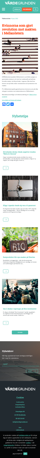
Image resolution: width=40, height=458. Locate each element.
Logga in (17, 9)
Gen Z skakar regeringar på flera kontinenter (19, 309)
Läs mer (20, 332)
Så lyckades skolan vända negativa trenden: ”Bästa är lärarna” (19, 153)
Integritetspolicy (20, 404)
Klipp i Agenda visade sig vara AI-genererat (19, 205)
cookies (28, 443)
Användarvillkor (20, 407)
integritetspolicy (9, 445)
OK (25, 453)
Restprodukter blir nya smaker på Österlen (19, 257)
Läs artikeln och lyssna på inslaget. (11, 100)
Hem (20, 427)
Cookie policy (20, 402)
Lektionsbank (20, 430)
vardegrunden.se (24, 435)
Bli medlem (27, 9)
